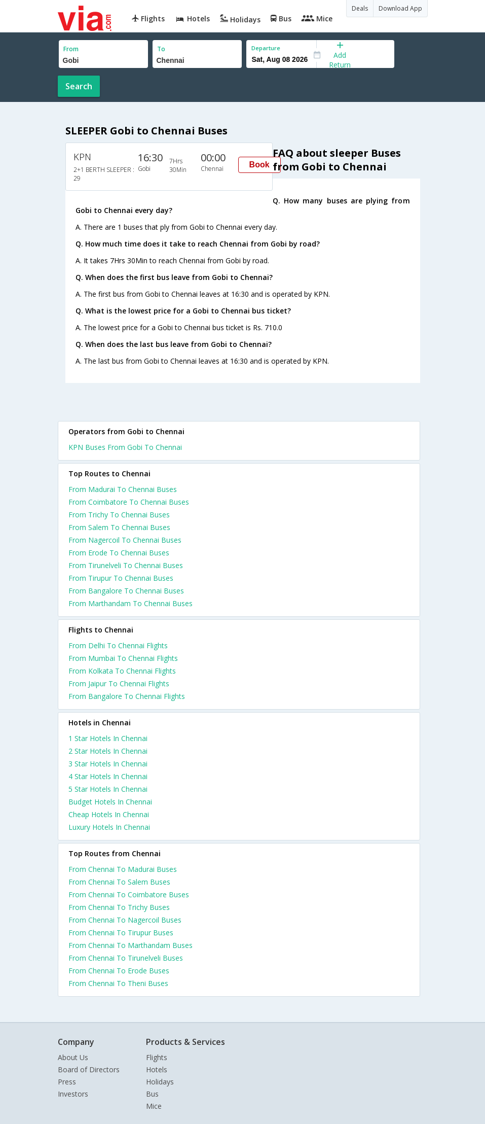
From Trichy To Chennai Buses (119, 514)
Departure (265, 48)
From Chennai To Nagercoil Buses (124, 920)
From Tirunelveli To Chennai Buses (125, 565)
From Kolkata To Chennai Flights (122, 671)
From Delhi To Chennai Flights (118, 645)
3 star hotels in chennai (107, 763)
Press (67, 1081)
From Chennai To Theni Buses (118, 983)
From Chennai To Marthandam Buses (130, 945)
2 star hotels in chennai (107, 751)
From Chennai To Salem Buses (119, 882)
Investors (73, 1094)
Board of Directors (89, 1069)
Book (259, 164)
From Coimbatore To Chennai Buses (128, 502)
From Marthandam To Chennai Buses (130, 603)
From (71, 49)
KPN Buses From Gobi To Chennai (125, 447)
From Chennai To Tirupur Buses (120, 932)
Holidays (160, 1081)
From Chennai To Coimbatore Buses (128, 894)
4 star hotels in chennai (107, 776)
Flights (156, 1057)
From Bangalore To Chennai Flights (126, 696)
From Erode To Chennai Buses (118, 552)
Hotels (156, 1069)
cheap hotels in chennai (108, 814)
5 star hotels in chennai (107, 789)
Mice (154, 1106)
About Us (73, 1057)
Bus (152, 1094)
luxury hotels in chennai (109, 827)
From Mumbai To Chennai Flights (123, 658)
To (161, 49)
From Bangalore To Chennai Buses (126, 590)
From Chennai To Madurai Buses (122, 869)
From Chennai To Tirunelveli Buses (125, 958)
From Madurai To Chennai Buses (122, 489)
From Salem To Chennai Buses (119, 527)
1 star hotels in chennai (107, 738)
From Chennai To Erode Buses (118, 970)
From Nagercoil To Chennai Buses (124, 540)
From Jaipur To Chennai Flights (118, 683)
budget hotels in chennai (110, 801)
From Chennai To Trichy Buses (119, 907)
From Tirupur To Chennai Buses (120, 578)
